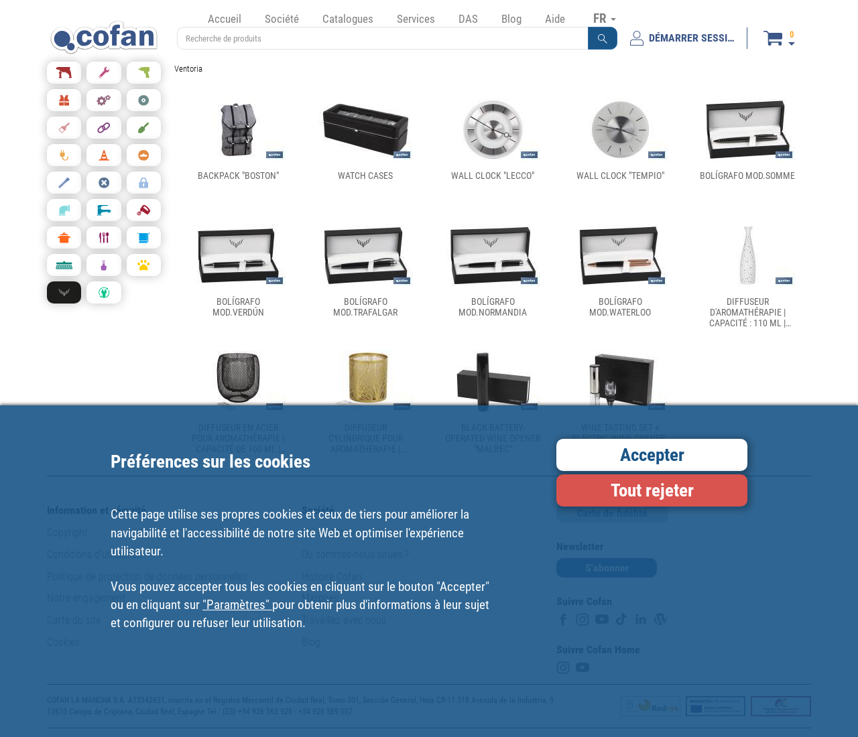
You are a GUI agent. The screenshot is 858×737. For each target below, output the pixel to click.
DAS (468, 18)
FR (604, 18)
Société (282, 18)
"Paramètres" (237, 604)
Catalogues (347, 18)
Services (416, 18)
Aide (555, 18)
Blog (511, 18)
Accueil (224, 18)
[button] (602, 38)
